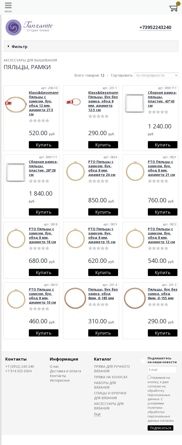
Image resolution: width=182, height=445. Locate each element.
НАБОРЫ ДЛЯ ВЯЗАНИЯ (105, 385)
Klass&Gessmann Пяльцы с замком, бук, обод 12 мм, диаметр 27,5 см (44, 103)
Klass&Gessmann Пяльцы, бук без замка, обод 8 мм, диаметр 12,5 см (103, 101)
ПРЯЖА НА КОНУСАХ (110, 377)
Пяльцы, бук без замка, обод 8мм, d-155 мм (162, 293)
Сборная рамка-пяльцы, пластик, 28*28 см (43, 168)
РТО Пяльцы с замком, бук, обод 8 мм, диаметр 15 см (101, 235)
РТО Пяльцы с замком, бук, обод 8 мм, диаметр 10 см (42, 296)
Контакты (16, 359)
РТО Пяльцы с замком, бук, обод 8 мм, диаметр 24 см (101, 168)
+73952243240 (155, 27)
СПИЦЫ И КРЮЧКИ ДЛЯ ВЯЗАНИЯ (110, 395)
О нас (54, 366)
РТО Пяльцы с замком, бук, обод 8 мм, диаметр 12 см (161, 235)
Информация (64, 359)
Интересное (60, 380)
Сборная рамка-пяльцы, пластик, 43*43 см (162, 99)
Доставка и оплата (65, 371)
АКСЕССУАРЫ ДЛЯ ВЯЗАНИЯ (109, 405)
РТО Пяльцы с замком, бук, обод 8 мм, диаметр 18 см (42, 235)
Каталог (102, 359)
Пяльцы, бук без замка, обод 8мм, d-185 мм (103, 293)
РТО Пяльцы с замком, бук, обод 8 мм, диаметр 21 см (161, 168)
